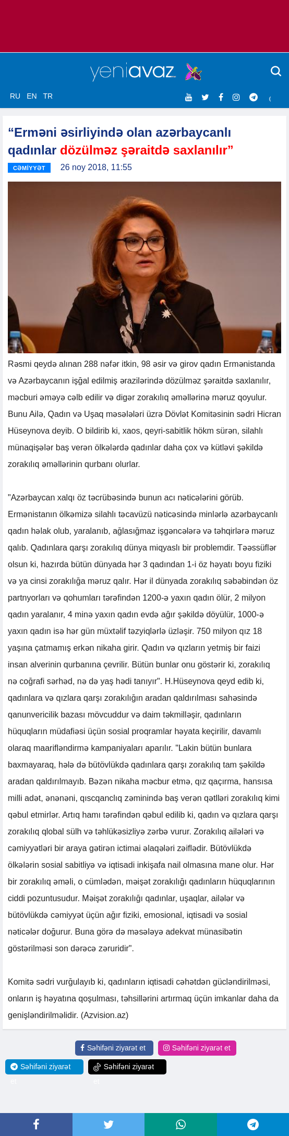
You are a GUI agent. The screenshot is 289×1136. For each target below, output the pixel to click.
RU (15, 96)
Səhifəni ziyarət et (113, 1048)
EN (32, 96)
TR (48, 96)
